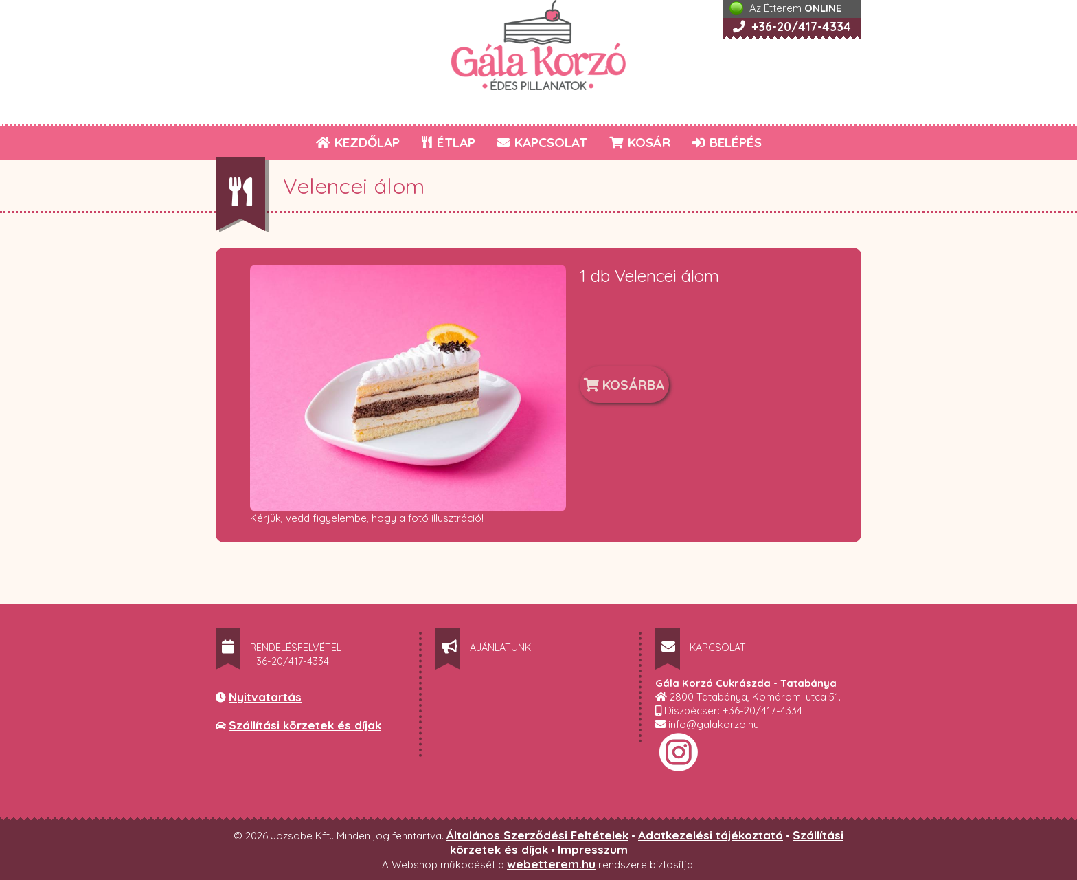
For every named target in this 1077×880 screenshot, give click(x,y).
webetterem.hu (551, 864)
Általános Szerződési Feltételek (537, 835)
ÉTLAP (449, 142)
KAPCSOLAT (542, 142)
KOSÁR (639, 142)
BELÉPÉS (727, 142)
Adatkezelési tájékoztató (710, 835)
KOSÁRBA (624, 384)
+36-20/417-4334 (792, 26)
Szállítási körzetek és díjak (305, 725)
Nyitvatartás (265, 697)
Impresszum (593, 849)
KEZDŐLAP (358, 142)
